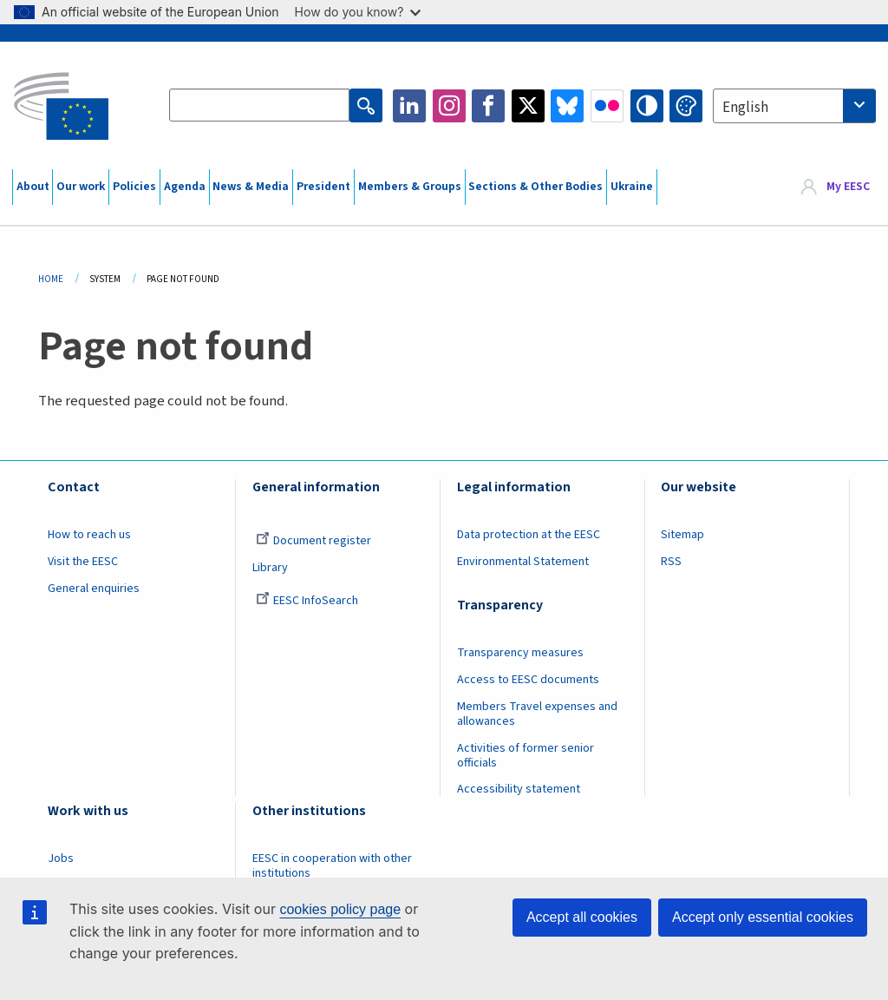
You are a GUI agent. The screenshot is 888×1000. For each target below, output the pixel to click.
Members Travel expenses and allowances (537, 714)
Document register (313, 540)
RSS (671, 561)
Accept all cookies (581, 917)
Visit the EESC (83, 561)
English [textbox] (745, 107)
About (32, 186)
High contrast (646, 105)
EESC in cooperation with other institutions (332, 866)
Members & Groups (409, 186)
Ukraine (631, 186)
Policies (134, 186)
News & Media (250, 186)
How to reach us (89, 534)
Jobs (61, 858)
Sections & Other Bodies (535, 186)
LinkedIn (409, 105)
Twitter (528, 105)
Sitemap (682, 534)
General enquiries (94, 588)
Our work (80, 186)
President (323, 186)
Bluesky (567, 105)
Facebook (488, 105)
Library (270, 567)
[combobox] (794, 106)
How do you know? (358, 11)
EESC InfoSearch (307, 600)
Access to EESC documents (528, 679)
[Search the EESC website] (259, 105)
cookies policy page (340, 909)
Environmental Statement (523, 561)
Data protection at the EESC (528, 534)
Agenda (185, 186)
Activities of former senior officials (525, 756)
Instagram (449, 105)
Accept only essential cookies (762, 917)
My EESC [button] (848, 186)
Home (50, 279)
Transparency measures (520, 652)
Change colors (685, 105)
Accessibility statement (518, 789)
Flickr (607, 105)
